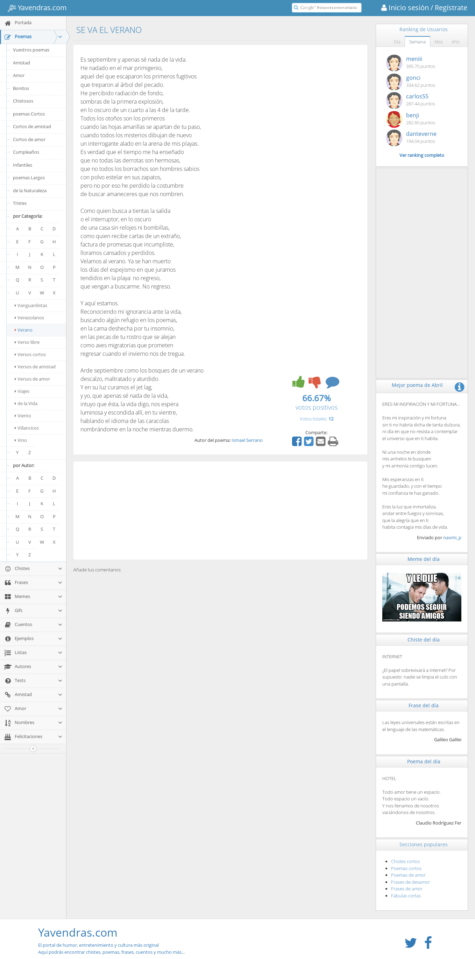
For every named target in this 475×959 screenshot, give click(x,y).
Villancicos (27, 428)
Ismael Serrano (247, 440)
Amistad (21, 63)
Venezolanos (29, 317)
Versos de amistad (35, 366)
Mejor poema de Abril (417, 385)
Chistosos (23, 101)
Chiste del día (423, 639)
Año (456, 42)
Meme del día (423, 559)
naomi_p (452, 537)
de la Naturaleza (30, 190)
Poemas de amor (408, 875)
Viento (23, 415)
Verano (24, 330)
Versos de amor (32, 379)
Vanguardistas (31, 305)
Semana (417, 42)
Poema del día (423, 761)
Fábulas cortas (406, 895)
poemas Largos (29, 177)
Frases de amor (407, 888)
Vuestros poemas (31, 50)
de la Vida (26, 403)
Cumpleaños (26, 152)
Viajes (22, 391)
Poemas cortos (406, 868)
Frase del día (424, 705)
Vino (21, 440)
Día (397, 42)
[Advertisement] (220, 510)
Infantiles (22, 165)
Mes (438, 42)
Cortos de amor (29, 139)
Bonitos (21, 88)
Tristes (20, 203)
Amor (18, 75)
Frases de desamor (410, 882)
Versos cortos (30, 354)
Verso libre (27, 342)
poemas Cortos (29, 114)
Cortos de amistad (32, 126)
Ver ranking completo (421, 155)
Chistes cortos (405, 861)
